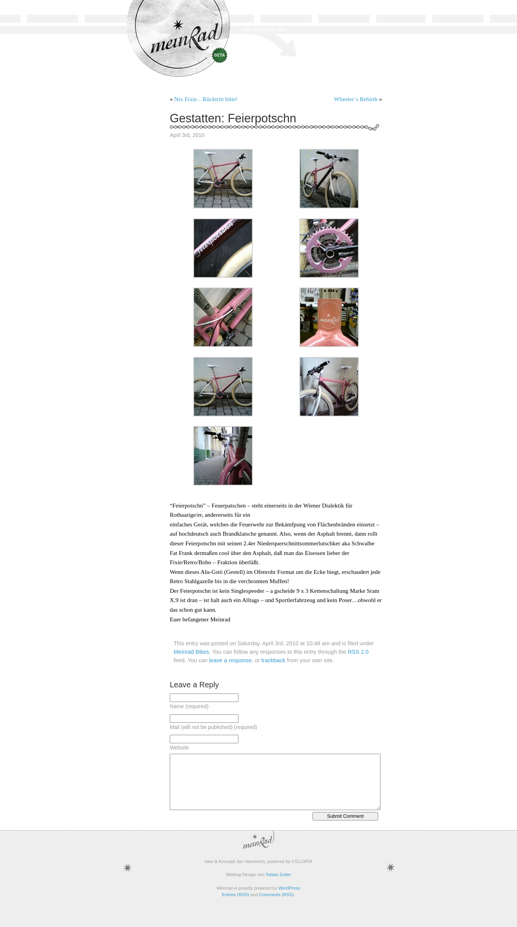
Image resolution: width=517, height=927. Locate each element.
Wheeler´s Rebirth (355, 99)
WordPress (290, 888)
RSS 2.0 (358, 652)
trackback (273, 660)
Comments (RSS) (276, 894)
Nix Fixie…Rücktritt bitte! (206, 99)
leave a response (230, 660)
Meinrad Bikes (191, 652)
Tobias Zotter (278, 874)
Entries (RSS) (235, 894)
